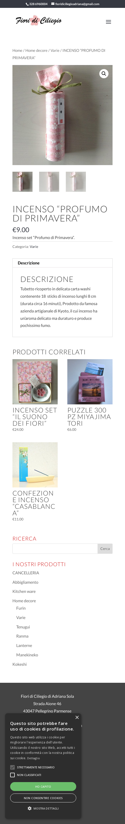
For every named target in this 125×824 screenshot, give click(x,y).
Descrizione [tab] (29, 262)
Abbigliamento (25, 582)
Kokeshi (19, 664)
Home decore (36, 50)
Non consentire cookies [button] (43, 798)
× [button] (77, 718)
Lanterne (24, 645)
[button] (103, 73)
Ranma (22, 635)
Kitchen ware (24, 591)
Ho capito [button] (43, 786)
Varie (55, 50)
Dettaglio (33, 758)
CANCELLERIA (25, 572)
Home (17, 50)
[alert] (43, 766)
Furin (21, 608)
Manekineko (27, 654)
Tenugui (23, 626)
